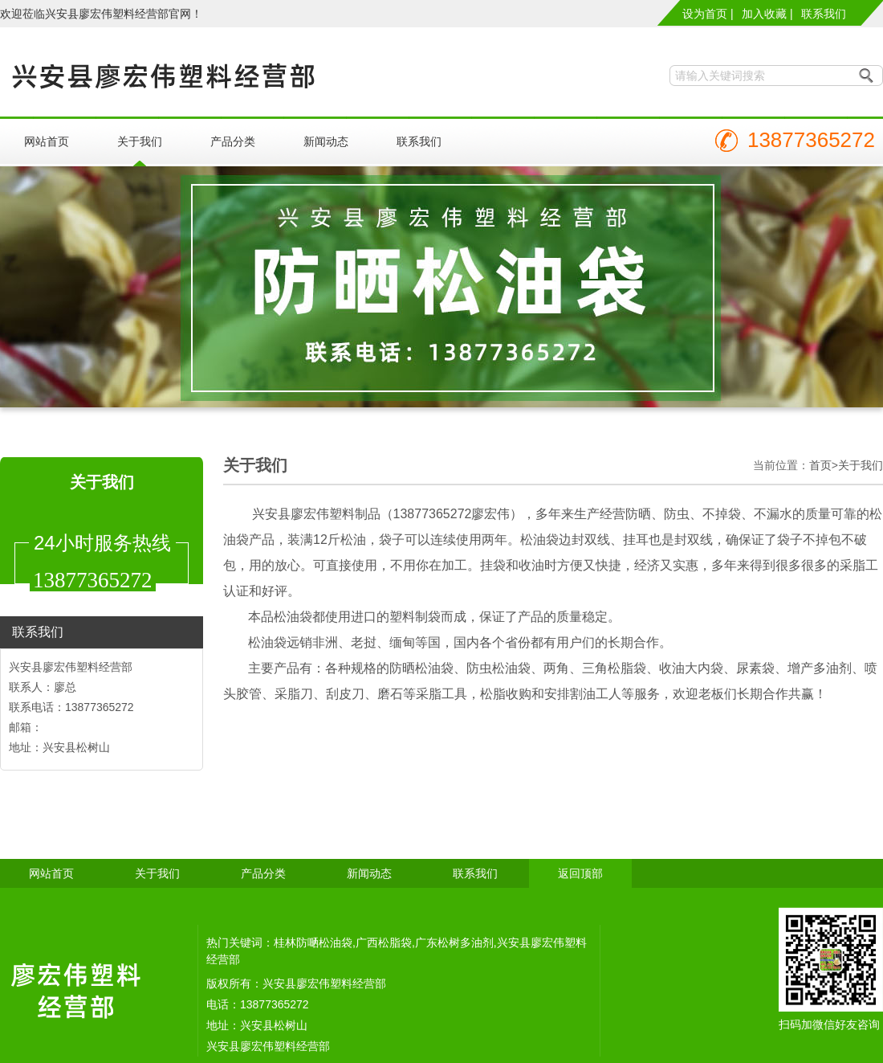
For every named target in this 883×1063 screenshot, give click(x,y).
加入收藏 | (767, 13)
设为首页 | (708, 13)
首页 (820, 465)
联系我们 (823, 13)
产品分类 (232, 141)
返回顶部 (580, 873)
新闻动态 (325, 141)
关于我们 (139, 141)
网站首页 (46, 141)
